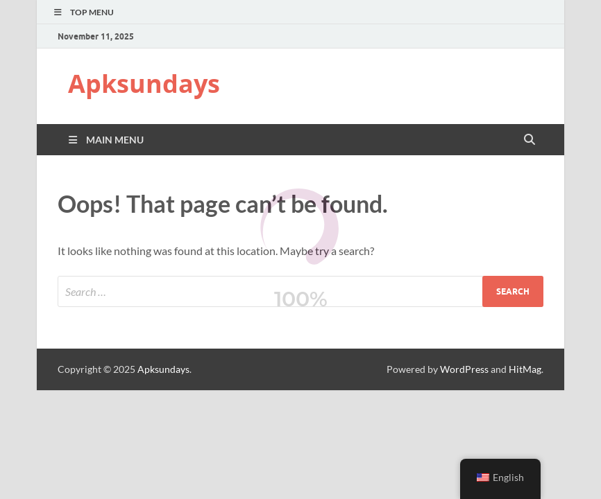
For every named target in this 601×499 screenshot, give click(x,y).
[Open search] (529, 140)
